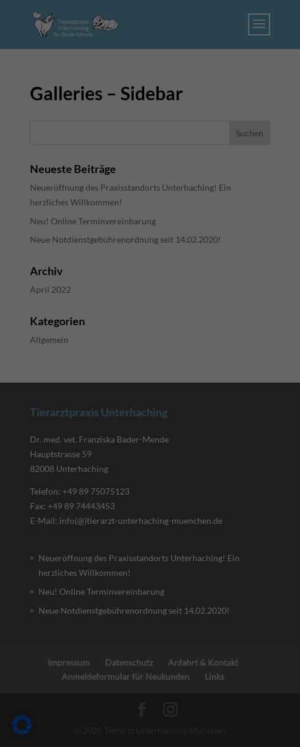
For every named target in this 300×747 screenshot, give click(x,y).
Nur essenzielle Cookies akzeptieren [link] (150, 433)
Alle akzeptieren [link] (150, 361)
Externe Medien (53, 268)
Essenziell (41, 217)
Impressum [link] (210, 500)
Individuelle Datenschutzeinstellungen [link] (150, 469)
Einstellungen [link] (34, 193)
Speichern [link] (150, 397)
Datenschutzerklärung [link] (51, 180)
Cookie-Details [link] (96, 500)
